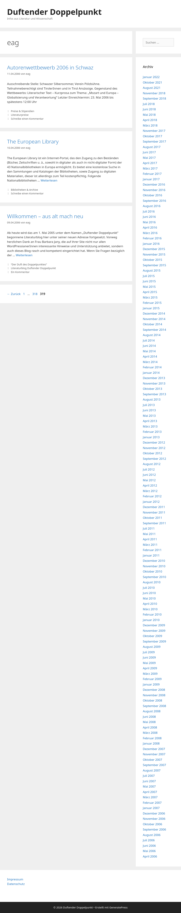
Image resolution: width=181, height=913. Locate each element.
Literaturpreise (20, 114)
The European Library (33, 141)
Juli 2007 (149, 776)
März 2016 (150, 233)
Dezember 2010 (154, 561)
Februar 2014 (152, 367)
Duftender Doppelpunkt (54, 11)
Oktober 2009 (152, 636)
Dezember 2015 (154, 249)
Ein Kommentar (20, 272)
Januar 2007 (151, 808)
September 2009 (154, 641)
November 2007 (154, 754)
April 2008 (150, 727)
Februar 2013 (152, 432)
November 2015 (154, 254)
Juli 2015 (149, 276)
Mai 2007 (149, 786)
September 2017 (154, 141)
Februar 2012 (152, 496)
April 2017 (150, 163)
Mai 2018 (149, 115)
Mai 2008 (149, 722)
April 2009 (150, 668)
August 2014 (151, 335)
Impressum (15, 879)
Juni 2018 (149, 109)
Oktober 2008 (152, 700)
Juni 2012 (149, 475)
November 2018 (154, 93)
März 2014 (150, 362)
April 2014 (150, 356)
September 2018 (154, 98)
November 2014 (154, 319)
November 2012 (154, 448)
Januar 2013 (151, 437)
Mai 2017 (149, 158)
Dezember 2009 (154, 625)
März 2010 (150, 609)
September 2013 (154, 394)
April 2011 (150, 539)
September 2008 (154, 706)
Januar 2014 (151, 373)
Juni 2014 (149, 346)
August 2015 (151, 270)
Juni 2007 (149, 781)
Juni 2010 (149, 593)
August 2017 (151, 147)
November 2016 (154, 190)
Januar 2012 (151, 502)
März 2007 (150, 797)
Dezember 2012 (154, 442)
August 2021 (151, 88)
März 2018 (150, 125)
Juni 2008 (149, 717)
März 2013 (150, 426)
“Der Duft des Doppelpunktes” (29, 264)
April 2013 (150, 421)
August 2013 (151, 399)
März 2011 (150, 545)
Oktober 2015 (152, 260)
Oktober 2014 (152, 324)
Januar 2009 (151, 684)
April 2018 (150, 120)
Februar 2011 (152, 550)
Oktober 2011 (152, 518)
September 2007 (154, 765)
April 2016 (150, 227)
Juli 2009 (149, 652)
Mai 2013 (149, 416)
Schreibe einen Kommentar (27, 118)
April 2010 (150, 604)
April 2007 (150, 792)
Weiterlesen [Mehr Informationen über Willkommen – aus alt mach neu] (24, 255)
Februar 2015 (152, 303)
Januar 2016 (151, 244)
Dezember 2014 (154, 313)
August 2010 (151, 582)
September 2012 (154, 459)
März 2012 (150, 491)
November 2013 (154, 383)
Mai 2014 (149, 351)
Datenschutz (16, 884)
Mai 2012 (149, 480)
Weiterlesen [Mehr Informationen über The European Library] (49, 180)
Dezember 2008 (154, 690)
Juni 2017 (149, 152)
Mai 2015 (149, 287)
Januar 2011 (151, 555)
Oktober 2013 (152, 389)
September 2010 (154, 577)
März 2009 (150, 674)
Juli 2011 (149, 528)
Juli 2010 (149, 588)
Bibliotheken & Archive (24, 189)
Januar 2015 (151, 308)
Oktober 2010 (152, 571)
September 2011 (154, 523)
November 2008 (154, 695)
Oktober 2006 (152, 824)
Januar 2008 (151, 743)
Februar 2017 (152, 174)
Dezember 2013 (154, 378)
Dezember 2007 (154, 749)
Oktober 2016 (152, 195)
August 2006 (151, 835)
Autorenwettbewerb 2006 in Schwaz (50, 67)
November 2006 (154, 819)
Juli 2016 (149, 211)
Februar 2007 (152, 803)
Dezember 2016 (154, 184)
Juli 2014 (149, 340)
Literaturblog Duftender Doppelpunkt (33, 268)
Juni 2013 (149, 410)
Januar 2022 (151, 77)
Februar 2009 (152, 679)
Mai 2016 (149, 222)
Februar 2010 (152, 614)
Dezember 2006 (154, 813)
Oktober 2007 (152, 760)
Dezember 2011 (154, 507)
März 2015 (150, 297)
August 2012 (151, 464)
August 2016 (151, 206)
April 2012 (150, 485)
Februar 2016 (152, 238)
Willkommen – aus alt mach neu (45, 216)
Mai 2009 (149, 663)
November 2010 (154, 566)
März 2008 (150, 733)
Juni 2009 (149, 657)
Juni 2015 (149, 281)
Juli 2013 (149, 405)
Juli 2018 (149, 104)
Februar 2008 (152, 738)
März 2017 (150, 168)
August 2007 (151, 770)
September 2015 (154, 265)
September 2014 (154, 330)
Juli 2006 (149, 840)
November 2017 (154, 131)
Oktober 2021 (152, 82)
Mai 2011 (149, 534)
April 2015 (150, 292)
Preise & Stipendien (22, 111)
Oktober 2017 (152, 136)
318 (35, 294)
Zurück (14, 294)
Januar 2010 (151, 620)
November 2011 (154, 512)
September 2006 (154, 829)
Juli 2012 (149, 469)
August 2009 (151, 647)
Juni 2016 (149, 217)
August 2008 (151, 711)
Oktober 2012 (152, 453)
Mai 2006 (149, 851)
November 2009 (154, 631)
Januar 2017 (151, 179)
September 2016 (154, 201)
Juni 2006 (149, 846)
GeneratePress (118, 907)
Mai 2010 (149, 598)
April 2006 (150, 856)
